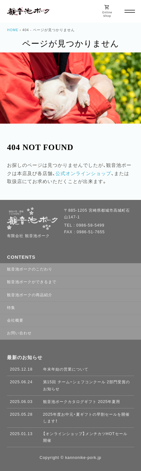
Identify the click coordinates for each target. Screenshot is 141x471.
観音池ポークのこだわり (29, 269)
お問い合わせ (19, 333)
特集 (11, 307)
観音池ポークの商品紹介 (29, 295)
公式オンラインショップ (83, 173)
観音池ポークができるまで (31, 282)
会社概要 (15, 320)
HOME (12, 30)
